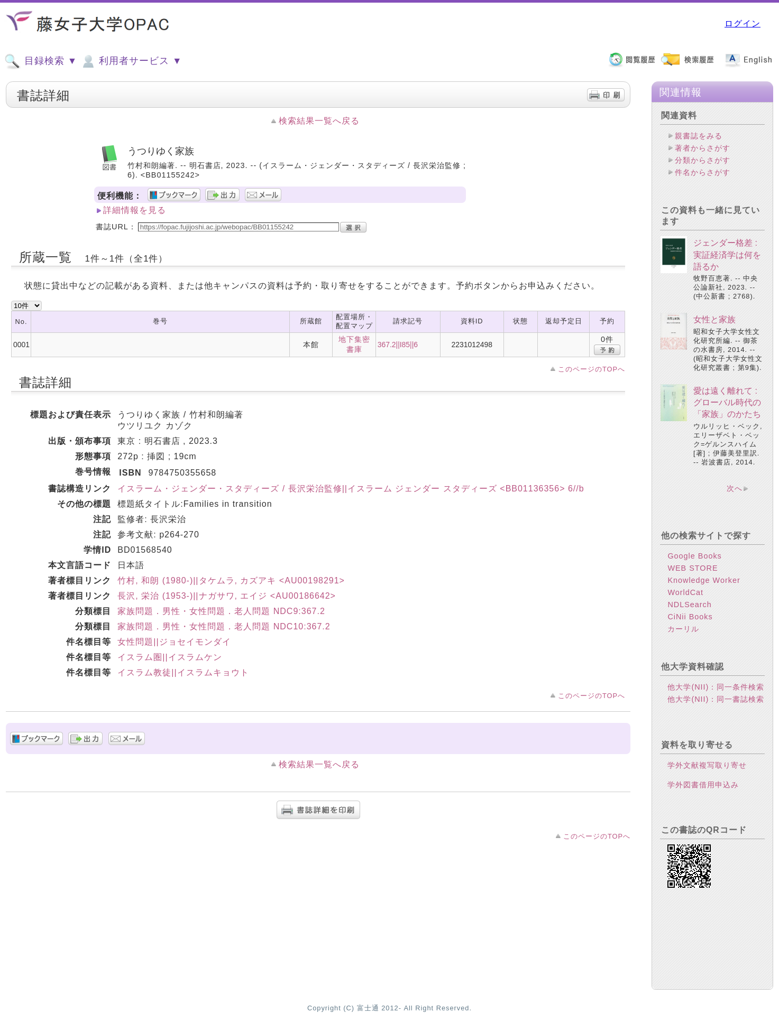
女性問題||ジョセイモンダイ (174, 641)
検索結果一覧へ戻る (319, 120)
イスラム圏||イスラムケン (169, 657)
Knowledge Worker (703, 580)
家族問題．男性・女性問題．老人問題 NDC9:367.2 (221, 611)
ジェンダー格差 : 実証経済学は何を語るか (727, 254)
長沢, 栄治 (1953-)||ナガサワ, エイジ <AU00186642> (226, 595)
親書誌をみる (698, 136)
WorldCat (685, 592)
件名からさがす (702, 172)
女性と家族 (714, 319)
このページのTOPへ (591, 369)
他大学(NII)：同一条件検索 (715, 687)
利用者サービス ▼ (131, 61)
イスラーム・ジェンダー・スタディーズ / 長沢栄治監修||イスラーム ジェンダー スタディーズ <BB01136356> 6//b (350, 488)
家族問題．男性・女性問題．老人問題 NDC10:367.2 (223, 626)
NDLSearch (689, 604)
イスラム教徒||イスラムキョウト (183, 672)
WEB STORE (692, 568)
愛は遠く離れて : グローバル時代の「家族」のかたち (727, 402)
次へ (735, 488)
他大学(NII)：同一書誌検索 (715, 699)
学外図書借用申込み (703, 784)
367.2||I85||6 (398, 344)
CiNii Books (689, 616)
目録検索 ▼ (40, 61)
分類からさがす (702, 160)
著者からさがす (702, 148)
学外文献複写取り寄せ (707, 765)
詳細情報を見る (134, 210)
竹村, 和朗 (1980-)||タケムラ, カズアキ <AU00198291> (231, 580)
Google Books (694, 556)
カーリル (683, 629)
